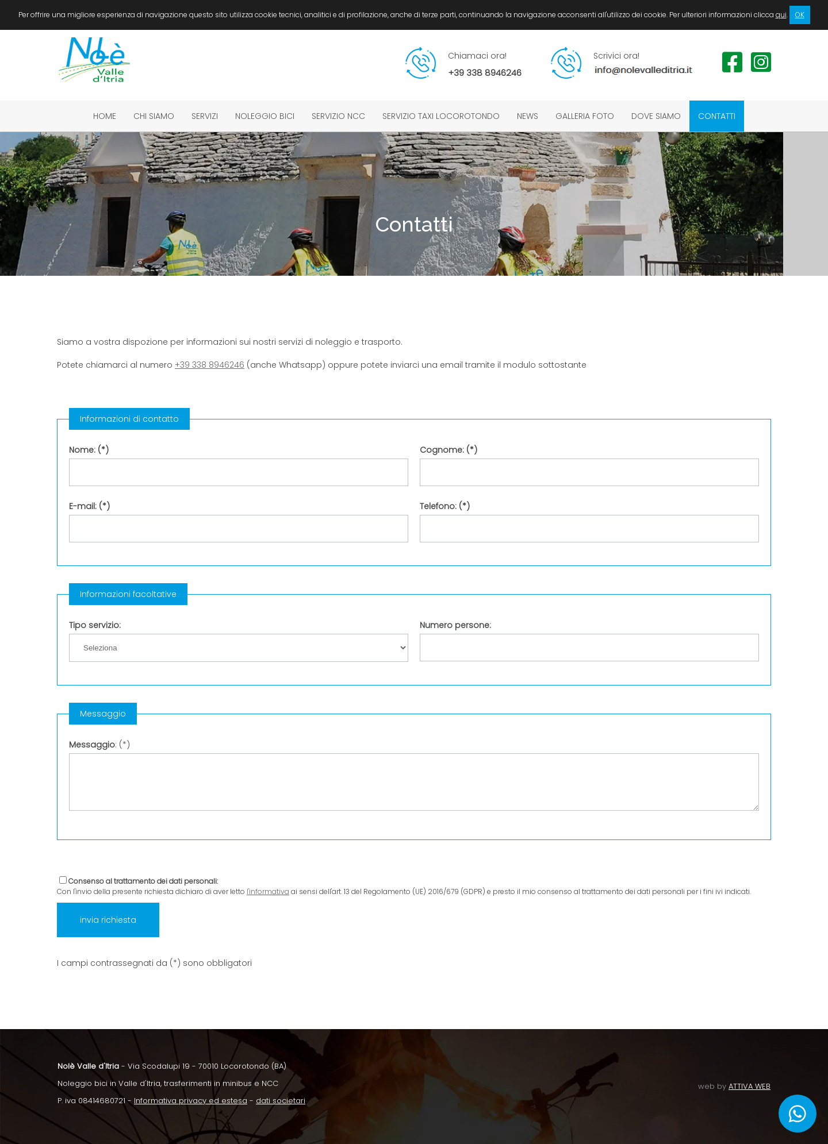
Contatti (716, 116)
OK (799, 15)
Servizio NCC (338, 116)
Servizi (204, 116)
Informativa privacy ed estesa (190, 1100)
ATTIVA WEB (749, 1086)
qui (781, 15)
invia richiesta (108, 920)
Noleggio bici (264, 116)
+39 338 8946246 (209, 365)
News (527, 116)
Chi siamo (153, 116)
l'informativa (268, 891)
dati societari (280, 1100)
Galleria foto (584, 116)
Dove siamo (656, 116)
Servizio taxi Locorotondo (441, 116)
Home (104, 116)
